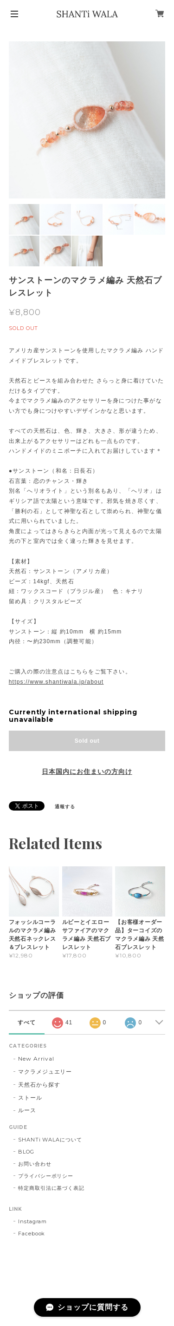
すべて (27, 1022)
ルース (27, 1110)
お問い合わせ (35, 1164)
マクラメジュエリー (45, 1071)
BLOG (26, 1151)
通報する (65, 807)
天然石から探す (39, 1084)
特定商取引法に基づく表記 (51, 1188)
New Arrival (36, 1058)
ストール (30, 1097)
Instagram (32, 1221)
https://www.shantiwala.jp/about (56, 682)
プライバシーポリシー (46, 1176)
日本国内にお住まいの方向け (87, 771)
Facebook (31, 1233)
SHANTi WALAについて (50, 1139)
